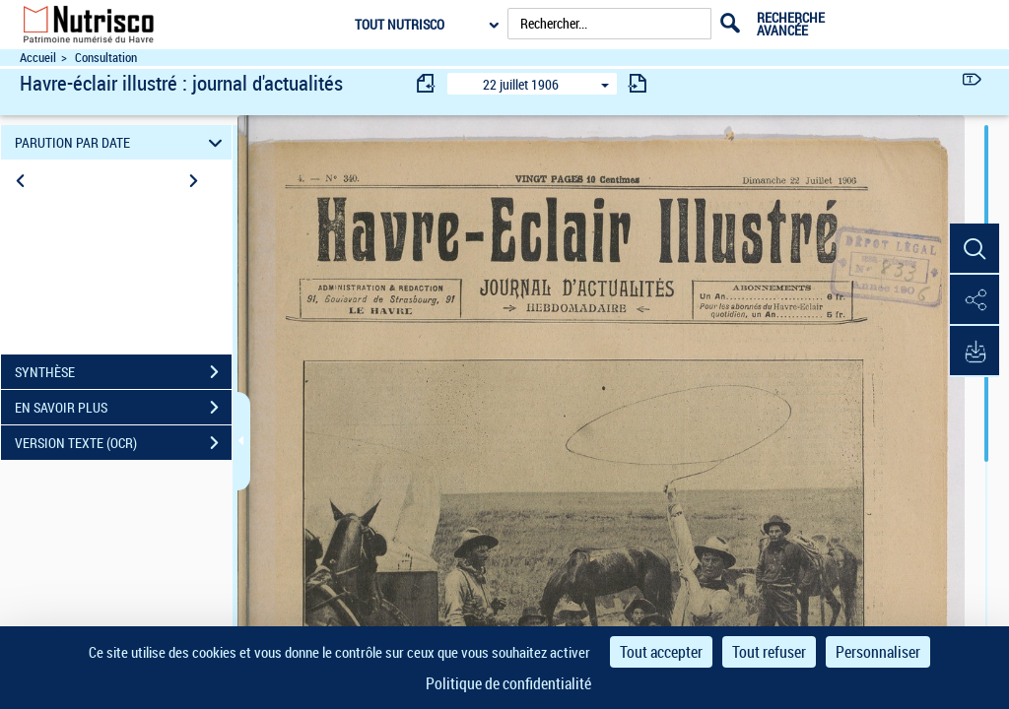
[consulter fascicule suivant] (637, 83)
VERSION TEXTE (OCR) (123, 443)
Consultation (106, 57)
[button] (974, 249)
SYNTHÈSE (123, 372)
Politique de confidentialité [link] (508, 683)
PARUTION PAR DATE (122, 142)
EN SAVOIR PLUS (123, 407)
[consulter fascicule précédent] (426, 83)
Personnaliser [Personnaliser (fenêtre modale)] (878, 652)
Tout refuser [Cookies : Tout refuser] (769, 652)
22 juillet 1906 (521, 84)
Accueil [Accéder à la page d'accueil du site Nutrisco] (38, 57)
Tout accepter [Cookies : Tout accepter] (661, 652)
